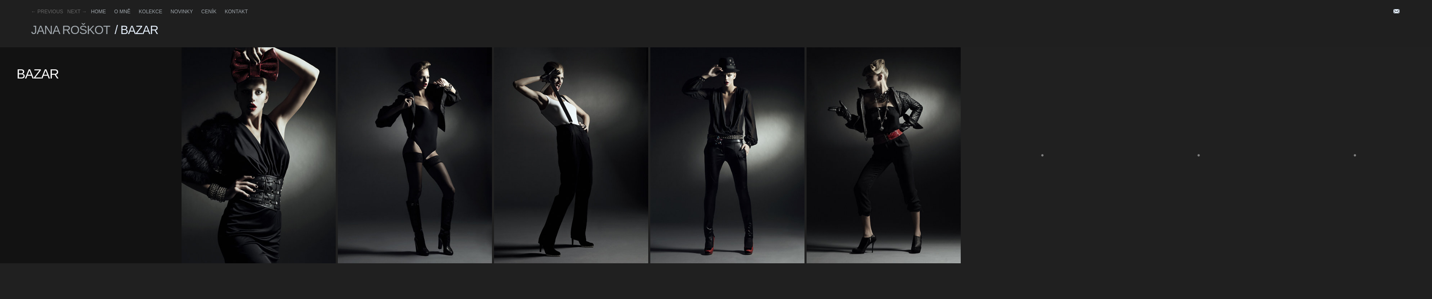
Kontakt (236, 12)
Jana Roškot (70, 30)
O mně (122, 12)
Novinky (182, 12)
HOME (98, 12)
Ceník (209, 12)
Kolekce (150, 12)
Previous (47, 12)
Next (77, 12)
